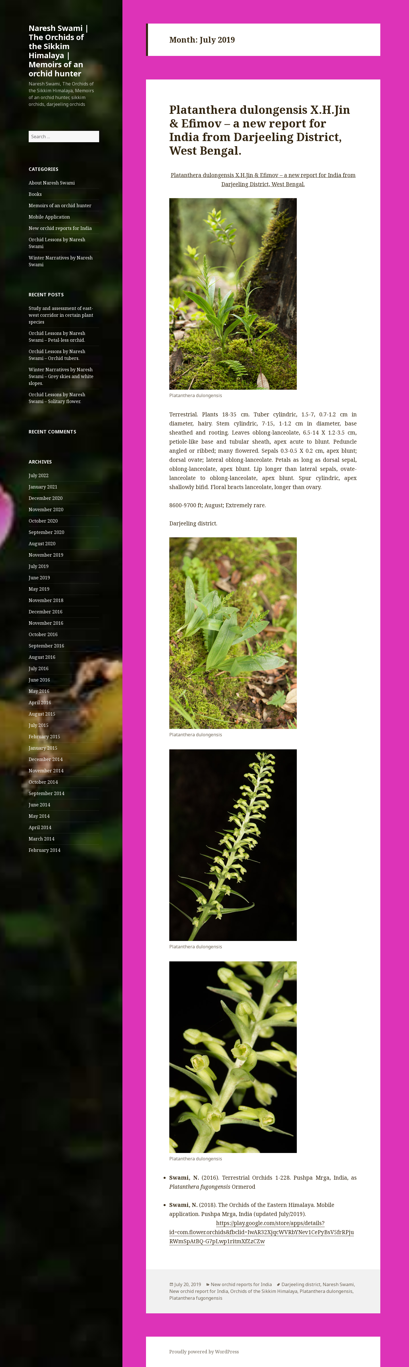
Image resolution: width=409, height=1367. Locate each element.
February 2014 (44, 850)
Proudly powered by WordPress (204, 1352)
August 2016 (42, 657)
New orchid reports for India (60, 228)
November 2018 (46, 600)
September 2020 (46, 532)
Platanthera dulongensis (326, 1291)
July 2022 (39, 475)
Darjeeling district (300, 1284)
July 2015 (39, 725)
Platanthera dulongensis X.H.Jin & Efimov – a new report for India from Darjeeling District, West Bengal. (259, 130)
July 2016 (39, 668)
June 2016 (39, 680)
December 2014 (45, 759)
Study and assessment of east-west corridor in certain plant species (61, 315)
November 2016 (46, 623)
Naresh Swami (338, 1284)
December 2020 (45, 498)
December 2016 (45, 612)
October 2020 (43, 521)
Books (35, 194)
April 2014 (40, 827)
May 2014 (39, 816)
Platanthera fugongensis (195, 1298)
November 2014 (46, 771)
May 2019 (39, 589)
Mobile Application (49, 217)
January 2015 (43, 748)
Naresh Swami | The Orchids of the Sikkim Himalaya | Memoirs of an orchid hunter (59, 51)
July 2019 (39, 566)
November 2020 (46, 509)
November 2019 (46, 555)
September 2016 (46, 646)
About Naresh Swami (52, 183)
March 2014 (41, 839)
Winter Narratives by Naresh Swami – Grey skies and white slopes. (61, 376)
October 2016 (43, 634)
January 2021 (43, 487)
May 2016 (39, 691)
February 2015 (44, 736)
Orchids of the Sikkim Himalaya (263, 1291)
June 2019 (39, 578)
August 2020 (42, 543)
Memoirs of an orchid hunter (60, 205)
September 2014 (46, 793)
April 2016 (40, 702)
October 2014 (43, 782)
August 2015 (42, 714)
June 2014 (39, 805)
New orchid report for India (198, 1291)
